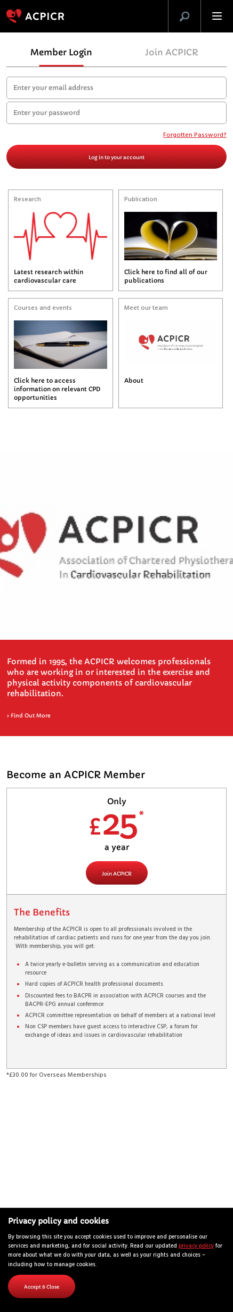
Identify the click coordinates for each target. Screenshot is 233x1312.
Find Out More (29, 716)
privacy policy (196, 1246)
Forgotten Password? (195, 135)
